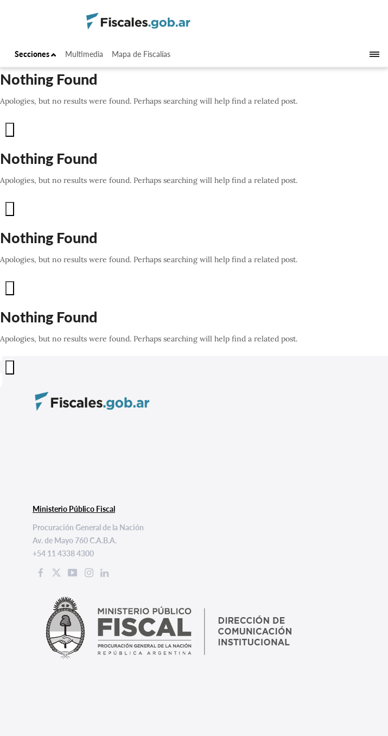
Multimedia (84, 54)
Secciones (35, 54)
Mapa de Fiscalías (141, 54)
